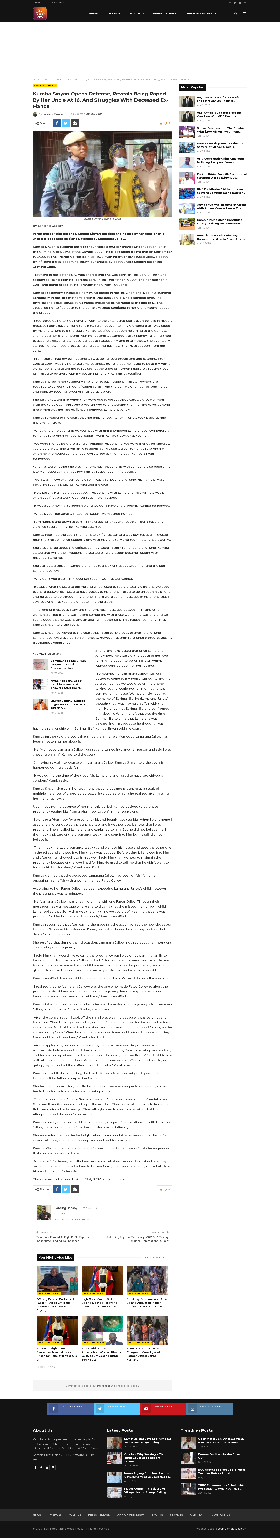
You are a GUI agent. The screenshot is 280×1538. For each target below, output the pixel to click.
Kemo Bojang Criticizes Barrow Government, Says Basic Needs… (147, 1475)
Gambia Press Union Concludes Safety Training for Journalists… (220, 221)
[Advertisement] (140, 48)
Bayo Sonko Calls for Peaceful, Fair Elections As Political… (219, 99)
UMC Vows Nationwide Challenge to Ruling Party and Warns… (220, 160)
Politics (137, 13)
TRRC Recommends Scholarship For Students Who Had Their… (221, 1486)
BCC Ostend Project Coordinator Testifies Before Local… (221, 1471)
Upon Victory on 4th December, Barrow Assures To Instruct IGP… (222, 1440)
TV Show (114, 13)
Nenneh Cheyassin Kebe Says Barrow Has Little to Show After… (221, 237)
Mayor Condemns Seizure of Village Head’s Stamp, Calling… (146, 1490)
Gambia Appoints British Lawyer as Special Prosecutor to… (68, 664)
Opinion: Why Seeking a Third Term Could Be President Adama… (145, 1457)
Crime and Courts (45, 85)
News (93, 13)
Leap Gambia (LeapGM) (232, 1528)
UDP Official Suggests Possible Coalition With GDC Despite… (219, 114)
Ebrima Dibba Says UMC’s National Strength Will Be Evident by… (222, 175)
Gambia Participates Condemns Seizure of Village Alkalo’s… (220, 145)
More (190, 13)
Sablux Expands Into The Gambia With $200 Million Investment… (221, 129)
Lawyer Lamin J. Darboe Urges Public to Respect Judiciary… (68, 704)
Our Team (197, 1514)
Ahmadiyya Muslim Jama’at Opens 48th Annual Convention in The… (221, 206)
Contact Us (58, 3)
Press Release (165, 13)
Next (51, 1367)
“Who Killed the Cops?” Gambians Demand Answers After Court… (67, 684)
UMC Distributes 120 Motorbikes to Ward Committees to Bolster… (221, 191)
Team (46, 3)
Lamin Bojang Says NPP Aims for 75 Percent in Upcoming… (147, 1440)
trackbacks (103, 1385)
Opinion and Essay (131, 1514)
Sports (157, 1514)
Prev (41, 1367)
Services (37, 3)
